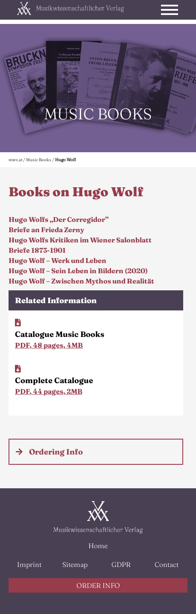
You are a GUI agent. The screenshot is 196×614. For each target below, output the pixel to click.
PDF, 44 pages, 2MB (48, 391)
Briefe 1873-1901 (37, 250)
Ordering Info (56, 452)
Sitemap (75, 564)
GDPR (121, 564)
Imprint (29, 564)
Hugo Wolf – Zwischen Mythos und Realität (81, 281)
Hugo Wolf (65, 159)
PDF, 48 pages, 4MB (49, 345)
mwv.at (15, 159)
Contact (166, 564)
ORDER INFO (98, 585)
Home (98, 545)
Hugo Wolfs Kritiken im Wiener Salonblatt (80, 240)
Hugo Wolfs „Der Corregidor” (58, 219)
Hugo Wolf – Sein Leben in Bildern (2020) (78, 270)
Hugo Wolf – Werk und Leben (57, 260)
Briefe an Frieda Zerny (46, 229)
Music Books (38, 159)
